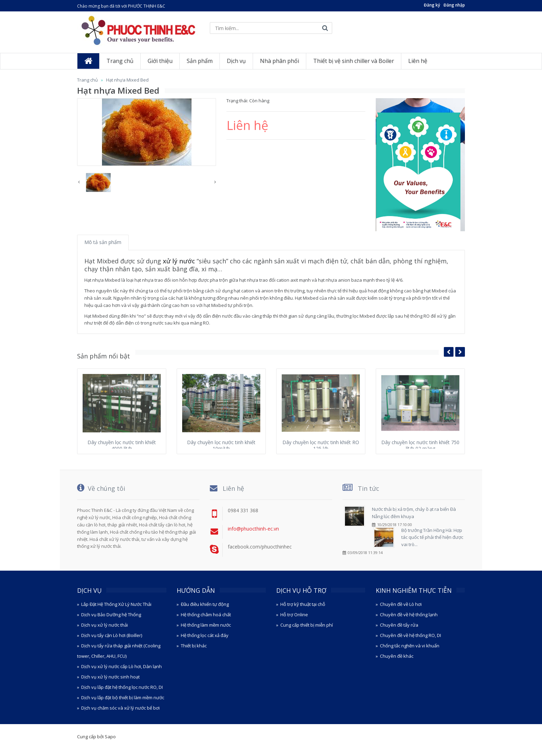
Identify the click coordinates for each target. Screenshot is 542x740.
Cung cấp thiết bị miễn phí (306, 625)
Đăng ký (432, 5)
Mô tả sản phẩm (102, 242)
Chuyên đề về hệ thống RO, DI (410, 635)
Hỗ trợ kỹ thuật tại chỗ (302, 604)
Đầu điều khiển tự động (205, 604)
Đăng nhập (454, 5)
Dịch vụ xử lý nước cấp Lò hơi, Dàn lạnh (121, 666)
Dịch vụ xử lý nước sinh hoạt (110, 677)
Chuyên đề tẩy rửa (399, 625)
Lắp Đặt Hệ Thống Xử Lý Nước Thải (116, 604)
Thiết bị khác (194, 646)
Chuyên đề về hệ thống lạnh (409, 614)
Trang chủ (87, 80)
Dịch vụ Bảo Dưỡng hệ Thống (111, 614)
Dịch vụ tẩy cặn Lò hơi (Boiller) (111, 635)
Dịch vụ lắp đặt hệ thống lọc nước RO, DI (122, 687)
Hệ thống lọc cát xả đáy (204, 635)
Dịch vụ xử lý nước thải (104, 625)
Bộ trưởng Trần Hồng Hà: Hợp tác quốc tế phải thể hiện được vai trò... (432, 537)
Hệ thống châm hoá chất (206, 614)
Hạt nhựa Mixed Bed (127, 80)
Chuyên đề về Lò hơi (401, 604)
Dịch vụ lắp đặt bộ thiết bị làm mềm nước (122, 697)
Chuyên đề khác (396, 656)
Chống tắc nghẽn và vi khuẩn (409, 646)
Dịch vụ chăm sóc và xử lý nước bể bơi (120, 708)
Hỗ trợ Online (294, 614)
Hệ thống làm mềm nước (206, 625)
